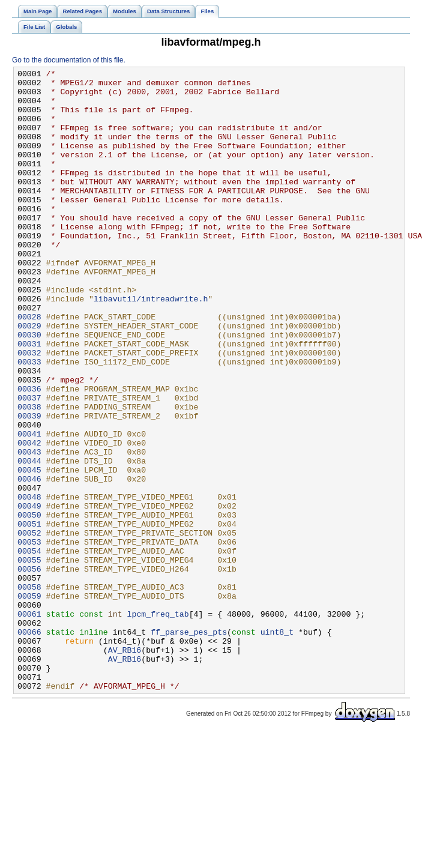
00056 (29, 669)
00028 (29, 366)
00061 (29, 723)
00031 (29, 399)
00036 (29, 453)
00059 (29, 701)
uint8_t (277, 745)
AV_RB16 (125, 766)
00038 (29, 475)
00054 (29, 647)
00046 (29, 561)
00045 (29, 550)
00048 (29, 583)
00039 (29, 485)
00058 (29, 691)
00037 (29, 464)
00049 (29, 593)
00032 (29, 410)
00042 (29, 518)
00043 (29, 529)
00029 (29, 377)
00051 (29, 615)
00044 (29, 539)
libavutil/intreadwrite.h (151, 345)
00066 (29, 745)
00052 (29, 626)
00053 (29, 637)
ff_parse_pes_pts (189, 745)
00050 (29, 604)
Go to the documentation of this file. (68, 60)
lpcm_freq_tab (157, 723)
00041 (29, 507)
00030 (29, 388)
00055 (29, 658)
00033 (29, 420)
